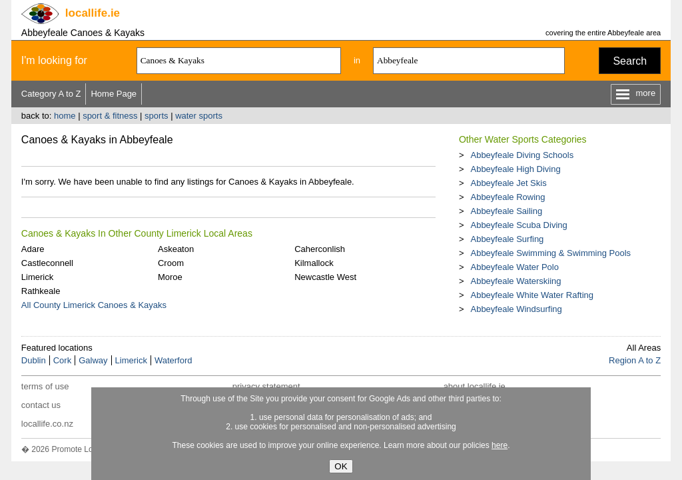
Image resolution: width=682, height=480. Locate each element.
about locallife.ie (475, 386)
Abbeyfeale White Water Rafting (531, 295)
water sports (198, 116)
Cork (62, 360)
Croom (171, 263)
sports (156, 116)
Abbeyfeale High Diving (515, 169)
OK (340, 466)
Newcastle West (325, 277)
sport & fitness (110, 116)
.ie (92, 13)
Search (630, 61)
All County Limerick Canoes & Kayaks (94, 305)
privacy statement (266, 386)
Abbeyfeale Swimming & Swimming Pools (550, 253)
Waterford (173, 360)
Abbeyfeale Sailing (506, 211)
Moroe (170, 277)
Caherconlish (319, 249)
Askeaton (176, 249)
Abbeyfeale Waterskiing (515, 281)
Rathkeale (41, 291)
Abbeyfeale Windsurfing (515, 309)
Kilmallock (314, 263)
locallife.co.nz (47, 424)
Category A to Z (51, 94)
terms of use (45, 386)
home (65, 116)
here (500, 445)
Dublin (33, 360)
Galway (93, 360)
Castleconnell (47, 263)
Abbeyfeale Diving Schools (521, 155)
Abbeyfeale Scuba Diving (518, 225)
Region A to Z (635, 360)
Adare (33, 249)
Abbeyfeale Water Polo (514, 267)
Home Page (114, 94)
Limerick (37, 277)
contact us (41, 405)
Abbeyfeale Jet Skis (508, 183)
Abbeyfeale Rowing (507, 197)
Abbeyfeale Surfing (506, 239)
